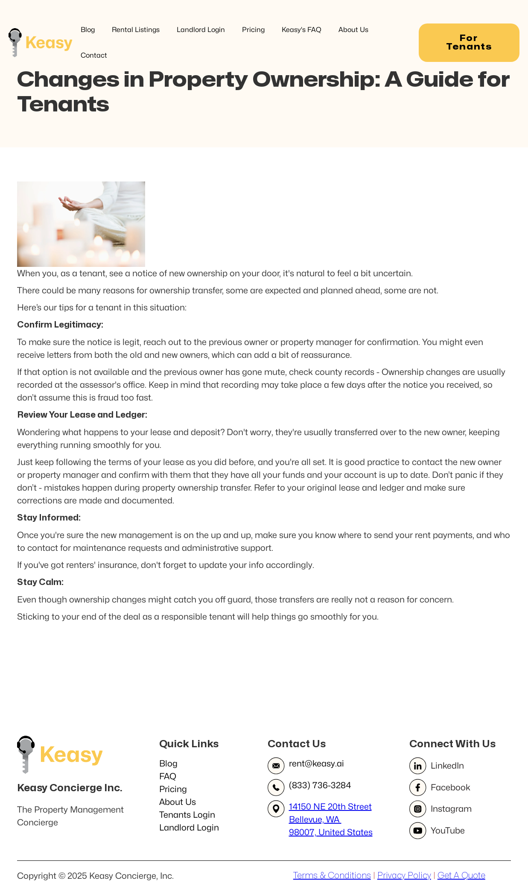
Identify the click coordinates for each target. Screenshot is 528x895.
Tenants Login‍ (187, 815)
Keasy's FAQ (301, 30)
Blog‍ (168, 763)
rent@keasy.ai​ (316, 763)
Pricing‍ (173, 789)
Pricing (253, 30)
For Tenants (469, 42)
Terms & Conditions (332, 876)
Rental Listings (136, 30)
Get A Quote (461, 876)
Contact (94, 55)
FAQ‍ (167, 776)
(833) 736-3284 (320, 785)
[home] (40, 42)
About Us (353, 30)
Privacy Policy (404, 876)
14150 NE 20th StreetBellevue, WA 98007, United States (331, 819)
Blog (88, 30)
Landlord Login (201, 30)
